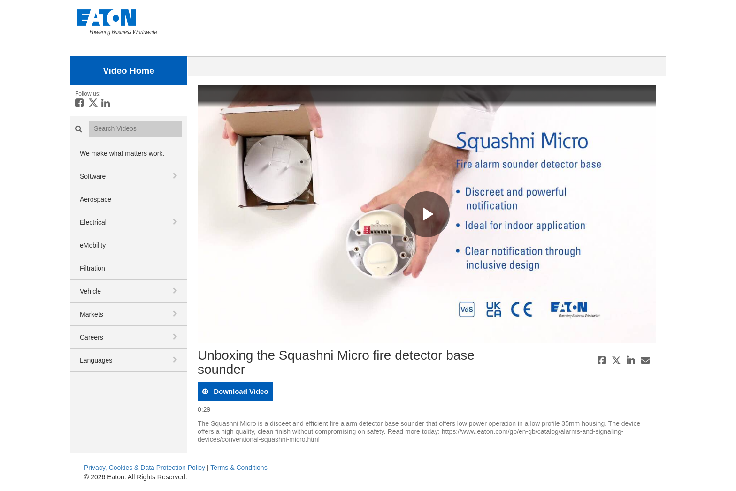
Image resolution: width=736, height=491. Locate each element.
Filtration (92, 268)
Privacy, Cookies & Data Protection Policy (144, 467)
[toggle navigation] (176, 176)
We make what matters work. (122, 153)
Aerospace (95, 199)
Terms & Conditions (238, 467)
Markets (91, 314)
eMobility (93, 245)
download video (240, 391)
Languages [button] (96, 360)
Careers (91, 337)
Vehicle (90, 291)
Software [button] (93, 176)
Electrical (93, 222)
